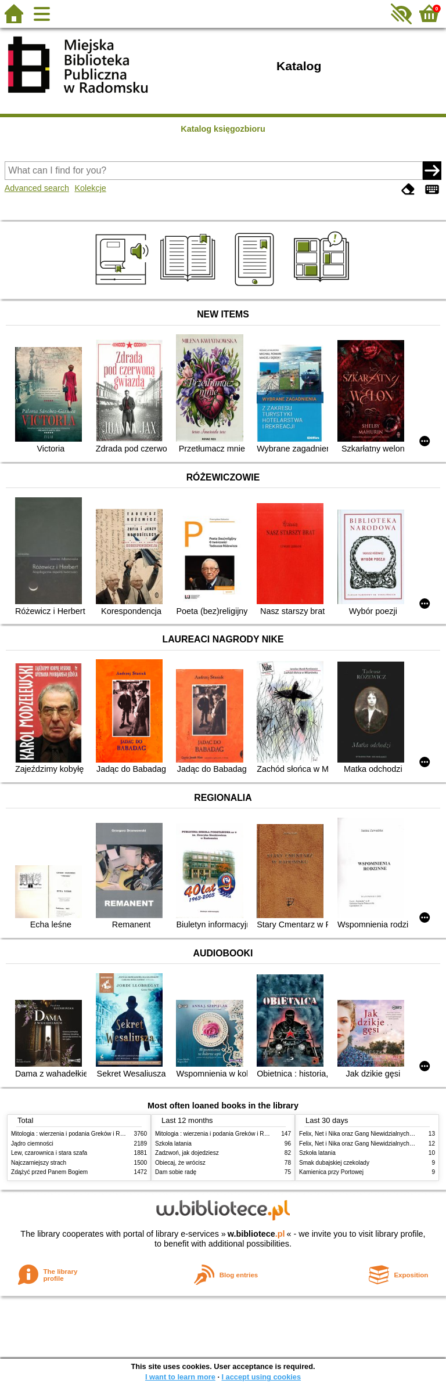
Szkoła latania (173, 1143)
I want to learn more (180, 1376)
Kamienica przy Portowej (331, 1172)
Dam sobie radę (175, 1172)
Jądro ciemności (32, 1143)
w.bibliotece (256, 1233)
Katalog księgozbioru (223, 128)
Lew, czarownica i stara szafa (49, 1153)
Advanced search (37, 188)
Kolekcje (90, 188)
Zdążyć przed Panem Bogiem (49, 1172)
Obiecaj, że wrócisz (180, 1163)
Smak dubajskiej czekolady (334, 1163)
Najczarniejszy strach (38, 1163)
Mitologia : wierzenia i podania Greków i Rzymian (75, 1133)
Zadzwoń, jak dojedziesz (187, 1153)
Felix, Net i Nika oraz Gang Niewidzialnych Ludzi (362, 1133)
